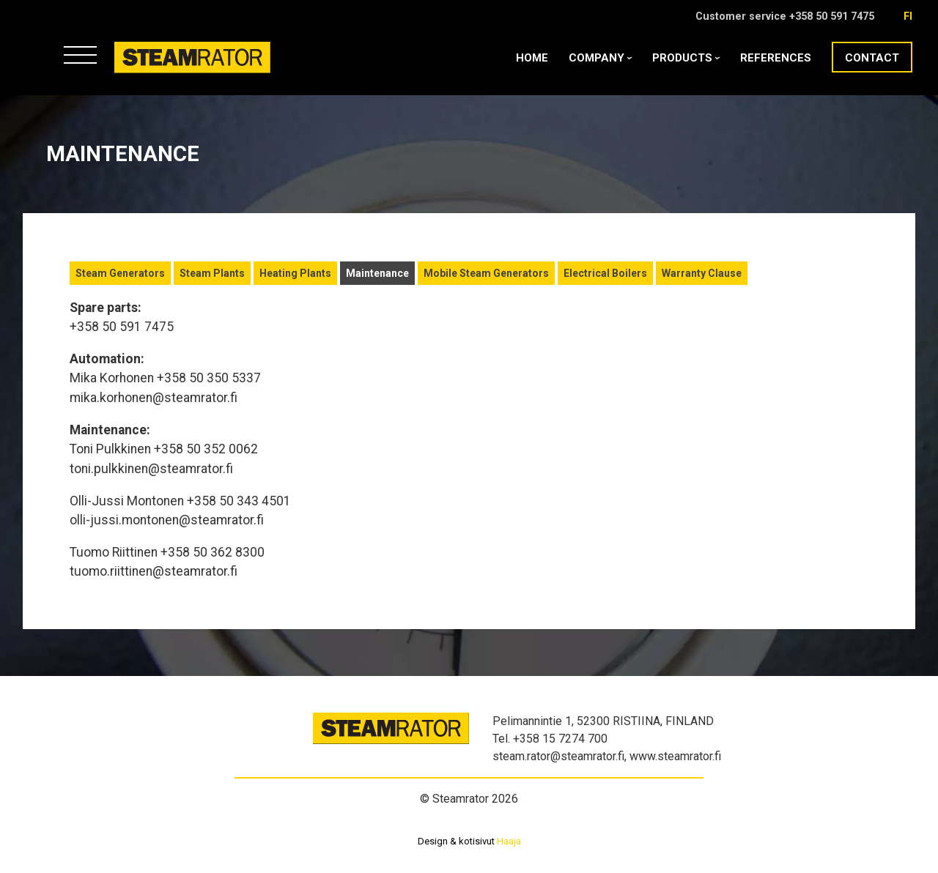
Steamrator (441, 743)
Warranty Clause (702, 273)
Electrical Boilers (605, 273)
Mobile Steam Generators (486, 273)
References (775, 58)
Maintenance (377, 273)
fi (908, 16)
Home (532, 58)
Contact (872, 57)
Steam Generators (120, 273)
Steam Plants (212, 273)
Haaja (509, 841)
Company (600, 58)
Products (686, 58)
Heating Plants (295, 273)
